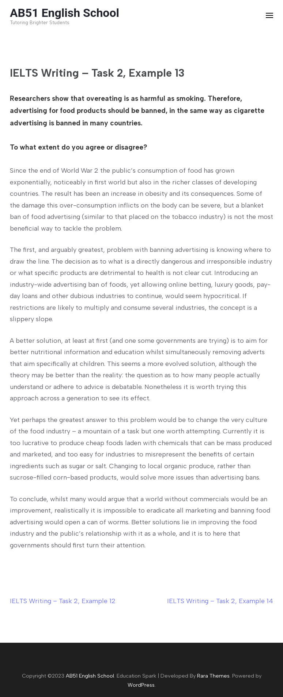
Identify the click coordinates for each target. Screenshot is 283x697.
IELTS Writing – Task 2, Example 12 (63, 601)
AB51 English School (64, 13)
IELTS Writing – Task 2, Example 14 (220, 601)
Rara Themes (213, 675)
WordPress (141, 685)
